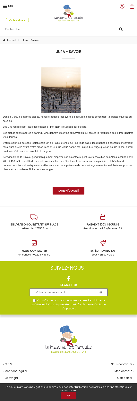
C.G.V (8, 364)
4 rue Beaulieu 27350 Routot (34, 222)
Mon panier (124, 378)
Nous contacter (121, 364)
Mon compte (123, 371)
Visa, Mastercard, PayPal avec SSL (102, 222)
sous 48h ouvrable (102, 248)
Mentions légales (16, 371)
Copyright (11, 378)
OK (68, 395)
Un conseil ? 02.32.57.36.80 (34, 248)
